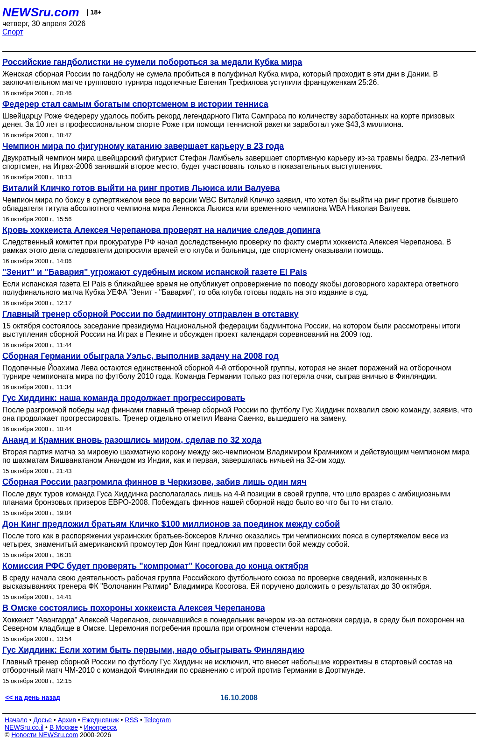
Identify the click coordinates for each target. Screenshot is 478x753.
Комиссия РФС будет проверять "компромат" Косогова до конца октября (155, 566)
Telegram (157, 720)
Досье (42, 720)
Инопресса (100, 727)
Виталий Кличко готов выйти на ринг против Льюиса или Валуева (141, 188)
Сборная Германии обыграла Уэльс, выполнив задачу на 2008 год (140, 356)
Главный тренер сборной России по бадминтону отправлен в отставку (150, 314)
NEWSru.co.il (24, 727)
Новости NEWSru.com (44, 735)
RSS (131, 720)
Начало (16, 720)
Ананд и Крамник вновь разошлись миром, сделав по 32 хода (131, 440)
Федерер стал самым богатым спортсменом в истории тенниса (135, 104)
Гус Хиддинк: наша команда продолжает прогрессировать (123, 398)
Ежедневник (100, 720)
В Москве (63, 727)
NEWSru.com (40, 12)
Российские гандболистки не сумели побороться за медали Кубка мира (152, 62)
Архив (67, 720)
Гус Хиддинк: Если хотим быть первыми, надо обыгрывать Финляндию (153, 650)
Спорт (12, 32)
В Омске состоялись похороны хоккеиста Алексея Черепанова (133, 608)
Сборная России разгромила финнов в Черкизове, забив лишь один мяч (154, 482)
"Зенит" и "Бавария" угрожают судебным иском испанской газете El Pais (154, 272)
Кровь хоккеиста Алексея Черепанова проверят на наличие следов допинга (161, 230)
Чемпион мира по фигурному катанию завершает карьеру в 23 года (143, 146)
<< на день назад (32, 697)
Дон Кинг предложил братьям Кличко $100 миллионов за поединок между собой (171, 524)
